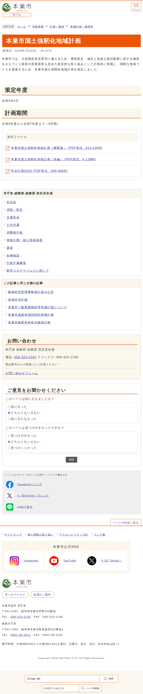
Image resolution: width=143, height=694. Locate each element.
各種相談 (13, 255)
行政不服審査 (16, 263)
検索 (111, 678)
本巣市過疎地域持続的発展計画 (31, 314)
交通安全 (13, 217)
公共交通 (13, 224)
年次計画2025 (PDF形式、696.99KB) (38, 171)
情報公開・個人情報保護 (25, 240)
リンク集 (99, 534)
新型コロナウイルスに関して (28, 270)
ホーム (22, 26)
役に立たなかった (24, 418)
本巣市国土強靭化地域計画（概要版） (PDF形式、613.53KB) (55, 148)
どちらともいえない (25, 412)
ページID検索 (92, 688)
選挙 (10, 247)
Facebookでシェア (24, 484)
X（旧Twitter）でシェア (27, 495)
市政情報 (38, 26)
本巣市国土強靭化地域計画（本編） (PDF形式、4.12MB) (52, 160)
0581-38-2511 (21, 634)
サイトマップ (13, 534)
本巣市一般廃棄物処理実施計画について (37, 307)
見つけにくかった (24, 447)
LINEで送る (19, 507)
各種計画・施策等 (81, 26)
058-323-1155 (21, 616)
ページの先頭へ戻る (126, 522)
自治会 (11, 202)
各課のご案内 (42, 594)
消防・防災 (15, 209)
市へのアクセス (15, 594)
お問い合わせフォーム (21, 373)
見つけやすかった (24, 435)
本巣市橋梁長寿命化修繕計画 (29, 322)
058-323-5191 (25, 357)
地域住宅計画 (18, 299)
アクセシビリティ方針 (73, 534)
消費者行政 (15, 232)
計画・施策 (57, 26)
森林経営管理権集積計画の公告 (31, 292)
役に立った (19, 406)
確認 (71, 459)
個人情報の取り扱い (41, 534)
